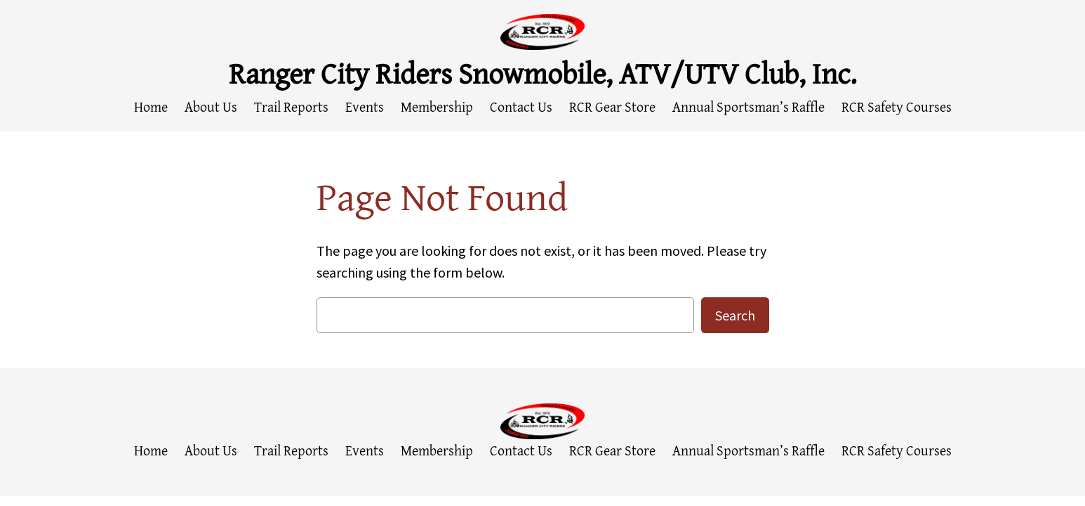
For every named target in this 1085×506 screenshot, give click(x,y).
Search (735, 315)
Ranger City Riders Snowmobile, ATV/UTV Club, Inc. (543, 72)
